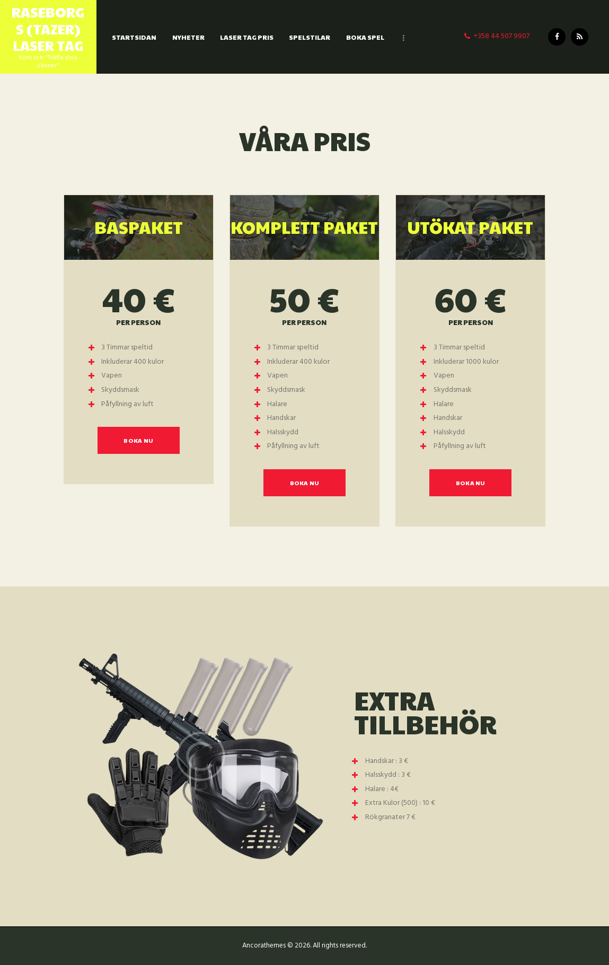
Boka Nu (138, 440)
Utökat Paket (470, 227)
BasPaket (138, 227)
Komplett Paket (304, 227)
